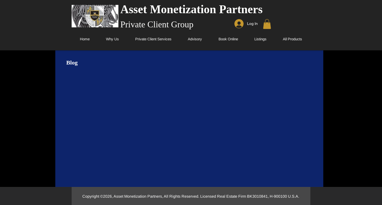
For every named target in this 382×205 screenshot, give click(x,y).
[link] (267, 24)
